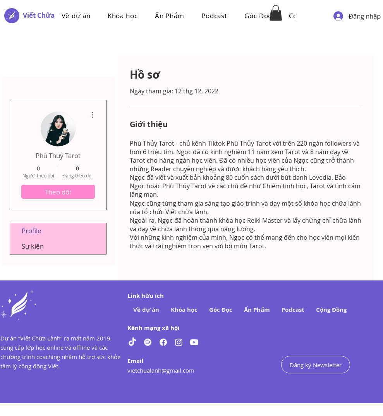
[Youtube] (194, 342)
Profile (31, 230)
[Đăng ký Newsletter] (315, 364)
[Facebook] (163, 342)
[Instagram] (179, 342)
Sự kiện (33, 246)
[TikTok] (132, 342)
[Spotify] (148, 342)
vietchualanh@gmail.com (160, 370)
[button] (123, 15)
